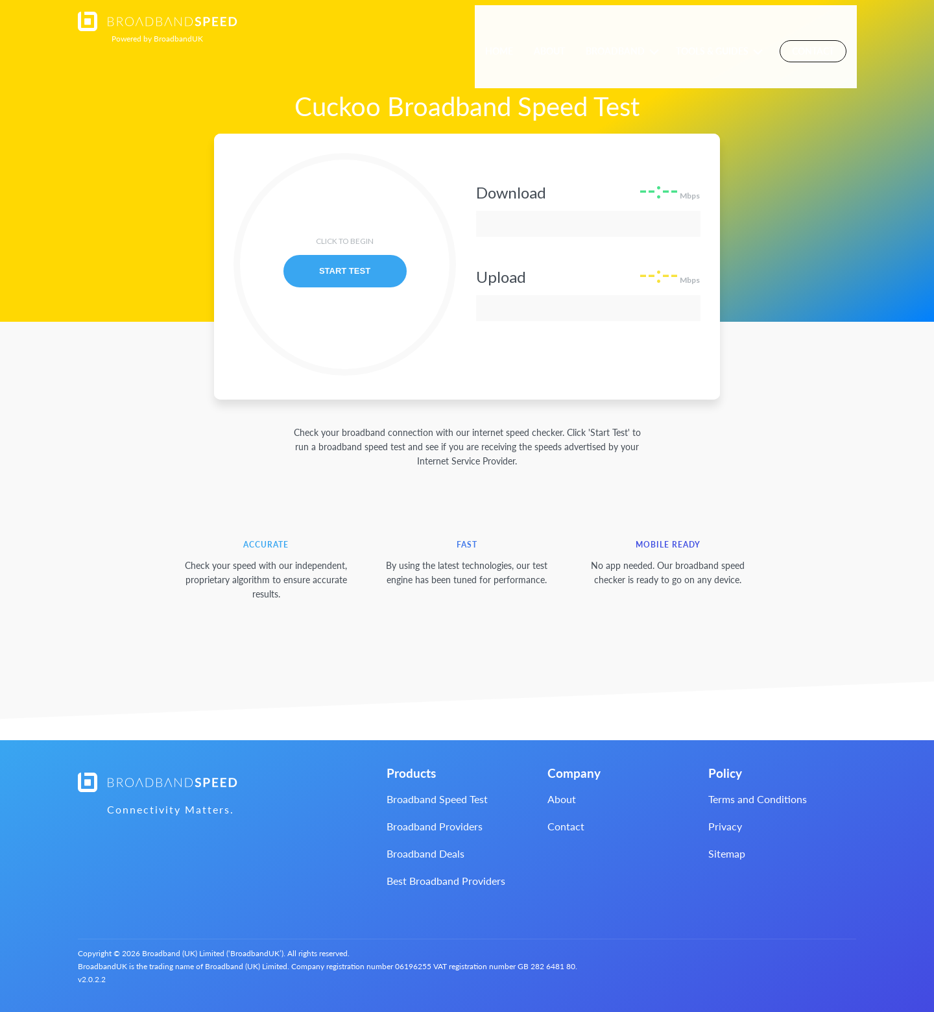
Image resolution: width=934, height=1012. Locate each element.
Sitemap (726, 853)
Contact (823, 26)
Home (509, 27)
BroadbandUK (157, 38)
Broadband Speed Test (437, 799)
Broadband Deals (425, 853)
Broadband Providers (435, 826)
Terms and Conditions (757, 799)
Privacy (725, 826)
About (559, 27)
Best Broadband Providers (446, 880)
